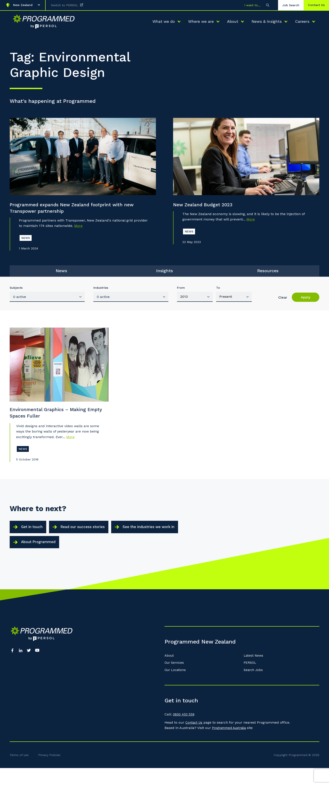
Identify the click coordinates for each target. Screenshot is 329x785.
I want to (247, 5)
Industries (100, 293)
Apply (305, 302)
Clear (282, 303)
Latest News (254, 672)
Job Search (286, 5)
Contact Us (194, 739)
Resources (268, 274)
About (169, 672)
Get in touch (34, 537)
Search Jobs (254, 687)
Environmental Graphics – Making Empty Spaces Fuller (52, 419)
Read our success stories (90, 537)
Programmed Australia (231, 745)
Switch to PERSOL (64, 5)
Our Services (175, 680)
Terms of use (19, 772)
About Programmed (41, 556)
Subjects (16, 293)
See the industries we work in (164, 537)
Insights (164, 274)
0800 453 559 (184, 731)
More (78, 227)
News (61, 274)
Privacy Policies (49, 772)
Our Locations (176, 687)
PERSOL (250, 680)
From (181, 293)
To (218, 293)
